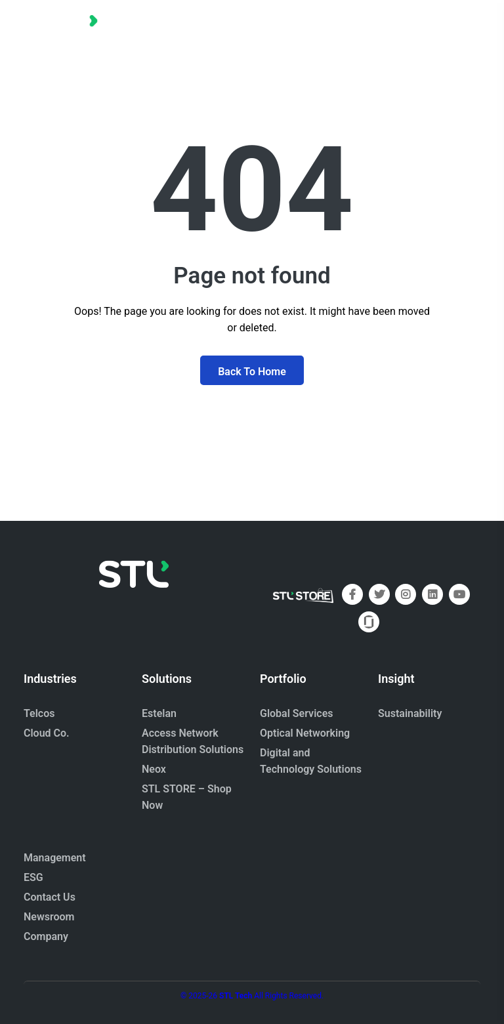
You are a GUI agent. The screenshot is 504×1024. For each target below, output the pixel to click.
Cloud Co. (47, 733)
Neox (154, 769)
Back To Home (252, 371)
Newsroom (49, 917)
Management (55, 857)
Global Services (296, 713)
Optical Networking (305, 733)
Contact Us (49, 897)
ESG (33, 877)
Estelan (159, 713)
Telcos (39, 713)
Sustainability (410, 713)
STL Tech (235, 995)
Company (46, 936)
